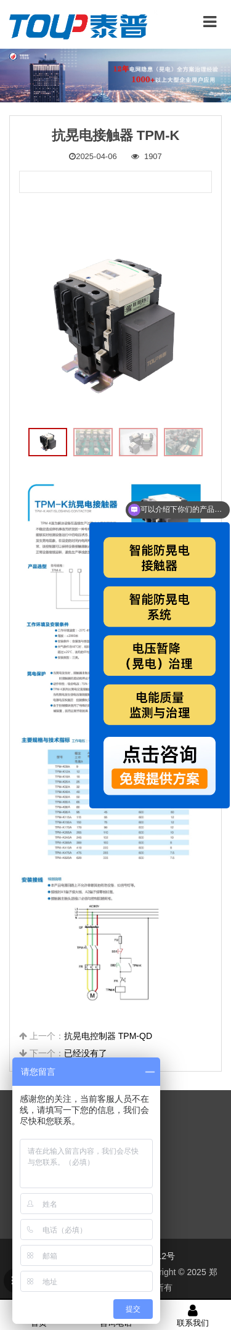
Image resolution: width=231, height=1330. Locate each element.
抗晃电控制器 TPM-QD (108, 1036)
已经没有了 (85, 1053)
